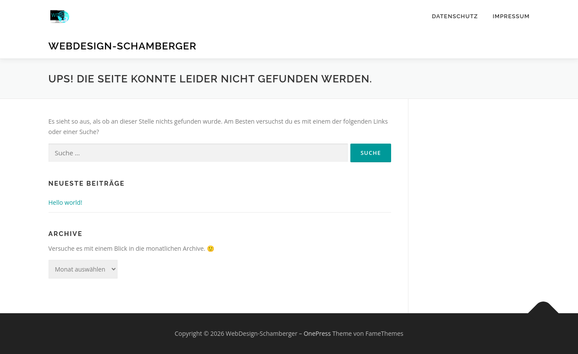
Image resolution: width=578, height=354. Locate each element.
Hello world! (65, 202)
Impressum (511, 16)
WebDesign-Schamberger (123, 46)
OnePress (317, 333)
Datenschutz (455, 16)
